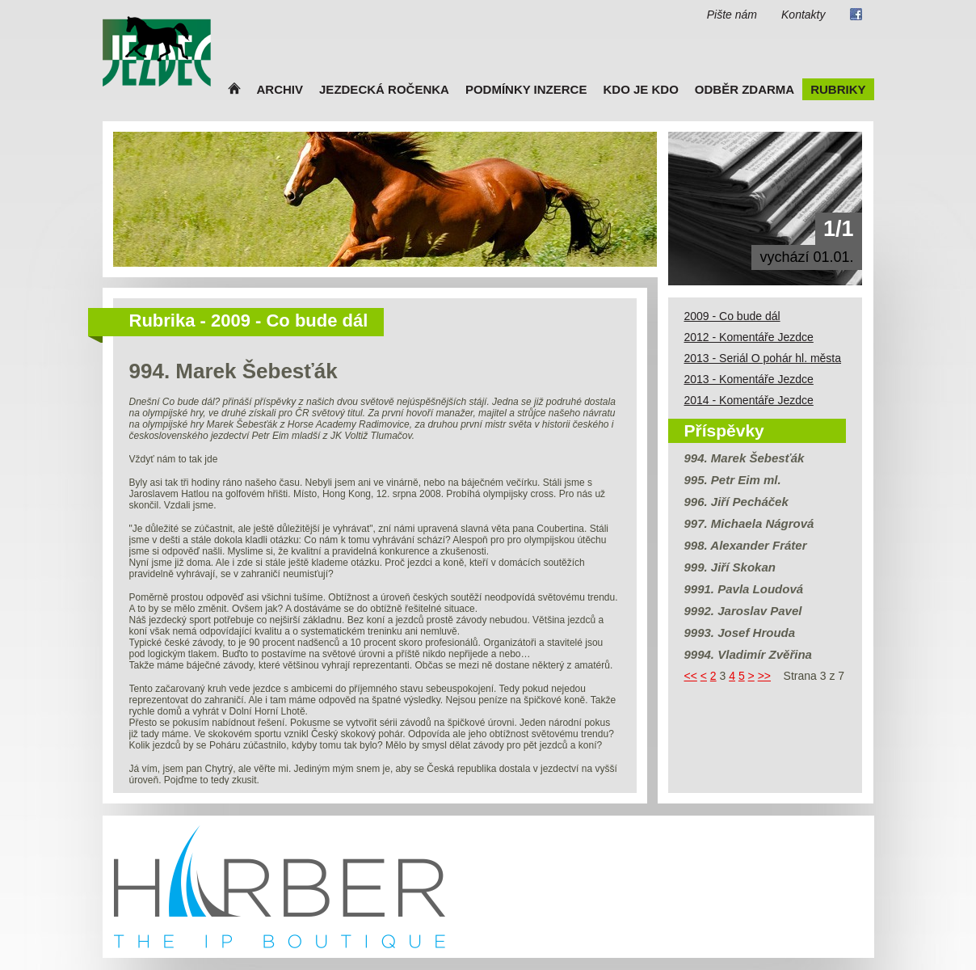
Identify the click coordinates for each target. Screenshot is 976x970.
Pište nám (732, 14)
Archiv (280, 89)
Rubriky (837, 89)
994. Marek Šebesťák (744, 458)
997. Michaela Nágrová (749, 523)
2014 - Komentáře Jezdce (749, 400)
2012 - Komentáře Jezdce (749, 337)
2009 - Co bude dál (732, 316)
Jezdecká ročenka (384, 89)
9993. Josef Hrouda (740, 632)
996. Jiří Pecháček (736, 501)
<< (690, 675)
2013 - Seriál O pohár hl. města (763, 358)
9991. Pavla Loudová (744, 589)
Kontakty (803, 14)
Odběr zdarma (744, 89)
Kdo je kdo (640, 89)
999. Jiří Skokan (730, 567)
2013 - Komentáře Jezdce (749, 379)
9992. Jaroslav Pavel (743, 611)
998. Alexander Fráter (745, 545)
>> (764, 675)
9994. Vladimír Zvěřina (748, 654)
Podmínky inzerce (526, 89)
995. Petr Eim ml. (732, 480)
